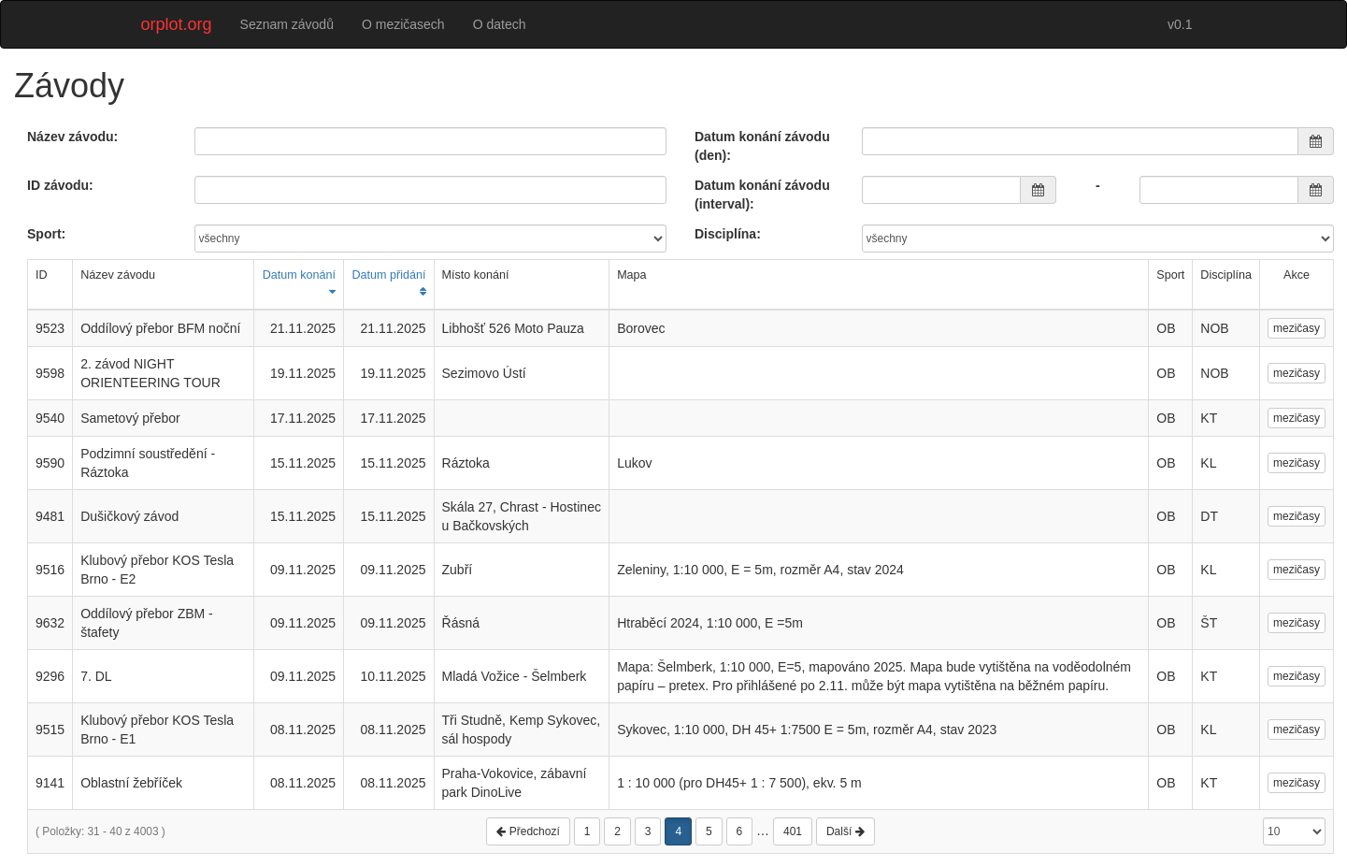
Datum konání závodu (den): (762, 146)
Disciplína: (728, 233)
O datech (499, 24)
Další (845, 831)
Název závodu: (72, 136)
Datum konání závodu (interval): (762, 194)
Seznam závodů (287, 24)
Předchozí (527, 831)
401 (792, 831)
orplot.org (176, 24)
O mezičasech (403, 24)
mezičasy (1296, 328)
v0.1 (1180, 24)
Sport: (46, 233)
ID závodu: (60, 185)
